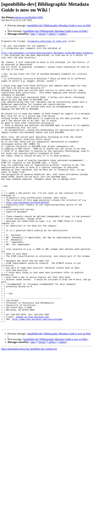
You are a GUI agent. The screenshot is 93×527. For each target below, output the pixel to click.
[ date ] (33, 34)
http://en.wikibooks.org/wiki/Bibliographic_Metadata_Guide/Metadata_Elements (47, 55)
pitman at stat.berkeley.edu (32, 372)
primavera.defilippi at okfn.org (47, 41)
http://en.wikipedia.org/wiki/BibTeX (27, 235)
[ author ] (62, 34)
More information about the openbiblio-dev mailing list (29, 406)
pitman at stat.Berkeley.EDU (28, 17)
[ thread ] (42, 34)
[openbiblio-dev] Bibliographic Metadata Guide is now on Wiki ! (55, 31)
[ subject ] (52, 34)
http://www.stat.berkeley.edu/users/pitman (37, 375)
